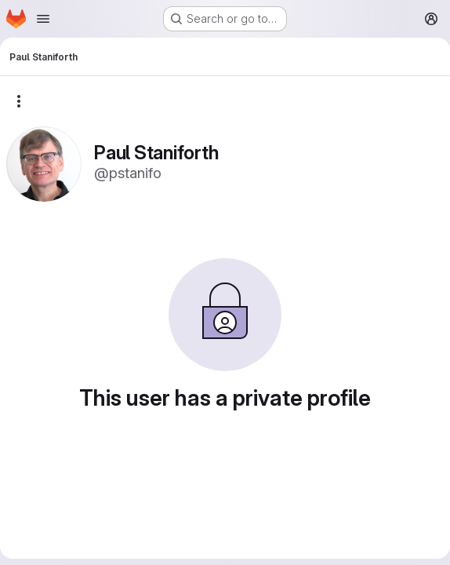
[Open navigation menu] (43, 18)
